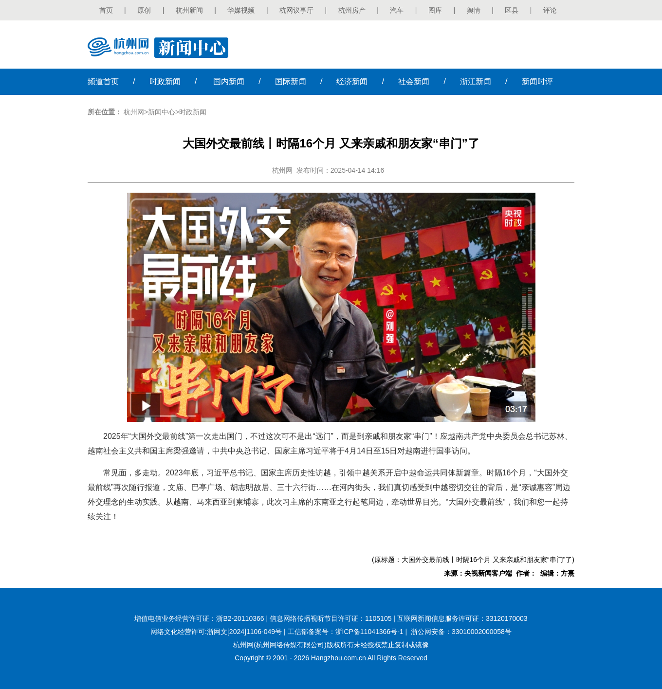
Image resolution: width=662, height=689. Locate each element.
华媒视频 (241, 10)
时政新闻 (192, 112)
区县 (511, 10)
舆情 (473, 10)
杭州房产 (352, 10)
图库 (435, 10)
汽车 (397, 10)
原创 (144, 10)
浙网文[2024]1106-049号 (244, 631)
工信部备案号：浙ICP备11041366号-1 (346, 631)
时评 (537, 81)
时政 (165, 81)
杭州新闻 (189, 10)
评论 (550, 10)
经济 (352, 81)
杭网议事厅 (296, 10)
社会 (413, 81)
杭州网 (134, 112)
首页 (106, 10)
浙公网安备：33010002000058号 (461, 631)
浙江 (475, 81)
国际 (290, 81)
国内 (228, 81)
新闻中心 (161, 112)
